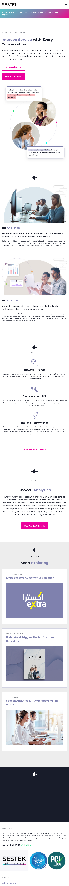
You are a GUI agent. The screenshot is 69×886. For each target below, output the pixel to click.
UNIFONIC (25, 845)
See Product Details (34, 526)
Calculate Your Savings (34, 449)
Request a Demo (13, 76)
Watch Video (13, 67)
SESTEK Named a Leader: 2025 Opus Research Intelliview (30, 13)
